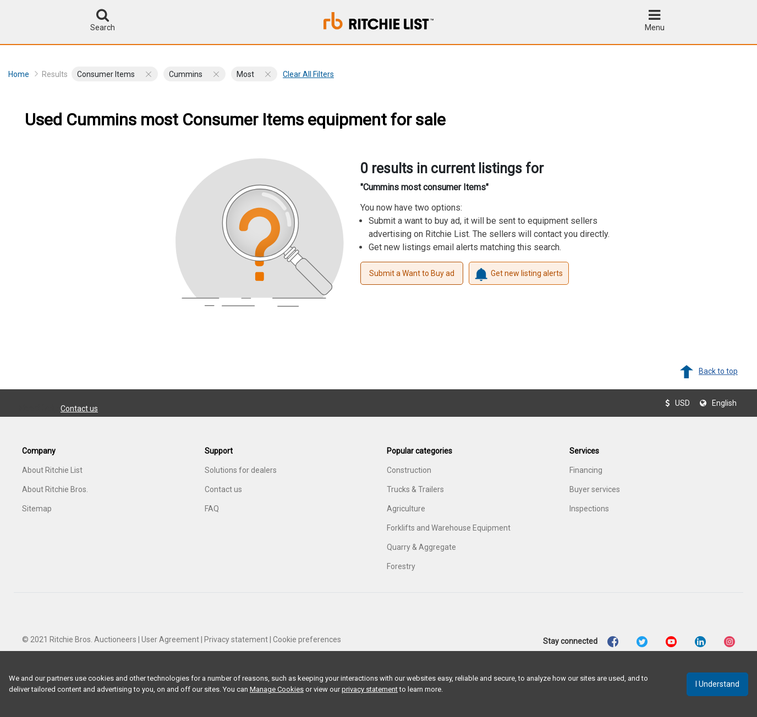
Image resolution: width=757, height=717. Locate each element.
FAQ (212, 508)
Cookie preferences (307, 639)
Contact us (79, 408)
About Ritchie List (52, 470)
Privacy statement (236, 639)
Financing (585, 470)
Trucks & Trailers (415, 489)
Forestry (401, 566)
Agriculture (406, 508)
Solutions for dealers (241, 470)
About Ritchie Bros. (55, 489)
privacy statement (370, 689)
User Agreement (170, 639)
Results (55, 74)
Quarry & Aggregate (421, 547)
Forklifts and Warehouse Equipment (449, 527)
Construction (409, 470)
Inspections (589, 508)
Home (23, 74)
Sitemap (37, 508)
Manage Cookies (277, 689)
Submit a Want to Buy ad (411, 273)
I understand (717, 684)
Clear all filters (308, 74)
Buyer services (594, 489)
